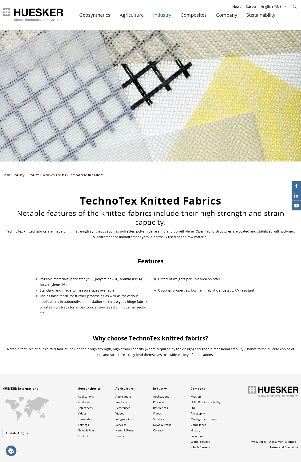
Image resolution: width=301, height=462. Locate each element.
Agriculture (132, 15)
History (195, 430)
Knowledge (85, 419)
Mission (196, 397)
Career (251, 6)
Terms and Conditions (284, 447)
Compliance (198, 425)
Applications (86, 397)
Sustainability (260, 15)
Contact (83, 436)
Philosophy (198, 413)
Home (7, 175)
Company (226, 15)
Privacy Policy (257, 442)
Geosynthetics (94, 15)
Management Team (204, 419)
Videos (82, 413)
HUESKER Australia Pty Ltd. (205, 405)
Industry (162, 15)
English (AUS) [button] (15, 433)
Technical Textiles (54, 175)
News (236, 6)
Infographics (123, 419)
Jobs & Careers (200, 447)
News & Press (87, 430)
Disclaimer (276, 442)
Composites (194, 15)
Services (83, 425)
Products (33, 175)
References (85, 408)
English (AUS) (271, 6)
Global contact (200, 442)
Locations (197, 436)
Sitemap (290, 442)
